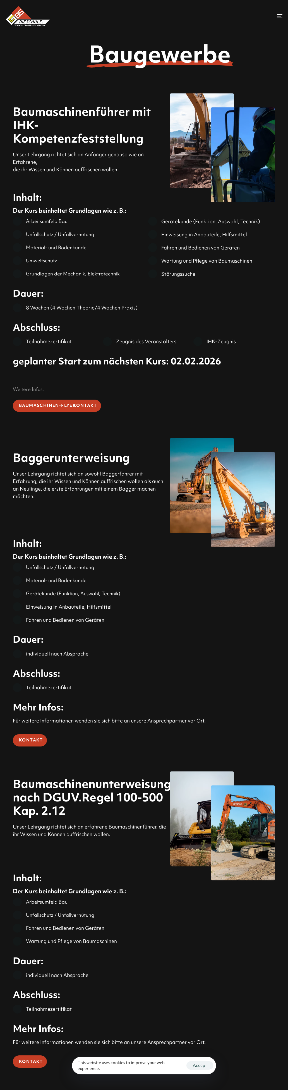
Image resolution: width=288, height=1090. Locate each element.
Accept (200, 1065)
